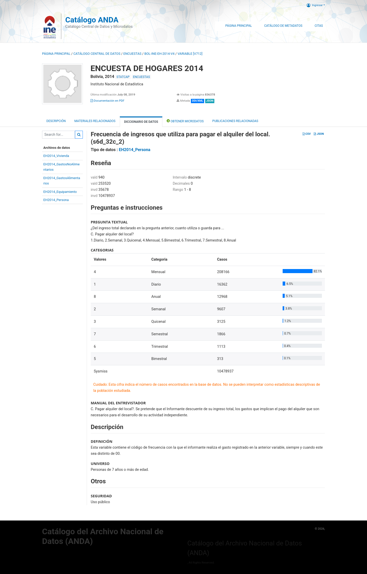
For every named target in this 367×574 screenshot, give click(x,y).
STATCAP (122, 77)
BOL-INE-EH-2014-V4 (160, 54)
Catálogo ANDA (92, 19)
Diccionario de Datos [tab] (141, 122)
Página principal (56, 54)
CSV (307, 134)
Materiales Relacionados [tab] (94, 121)
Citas (318, 26)
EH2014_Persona (56, 200)
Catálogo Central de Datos (96, 54)
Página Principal (238, 26)
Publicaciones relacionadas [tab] (235, 121)
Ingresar (315, 5)
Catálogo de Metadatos (283, 26)
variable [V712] (189, 54)
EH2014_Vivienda (56, 156)
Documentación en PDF (107, 100)
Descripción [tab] (56, 121)
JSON (319, 134)
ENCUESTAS (132, 54)
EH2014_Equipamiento (60, 192)
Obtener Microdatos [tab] (185, 121)
